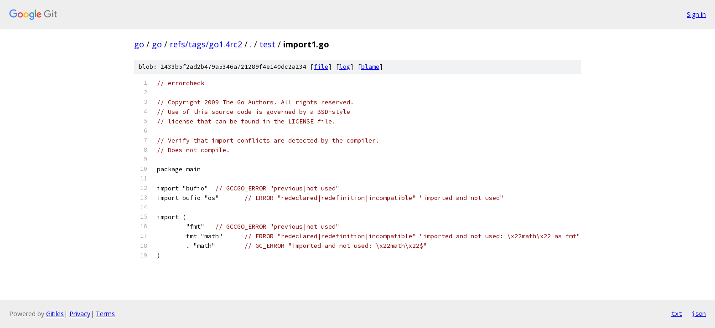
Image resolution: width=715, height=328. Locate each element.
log (344, 67)
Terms (105, 313)
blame (370, 67)
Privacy (79, 313)
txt (676, 313)
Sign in (696, 14)
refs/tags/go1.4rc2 (206, 44)
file (321, 67)
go (139, 44)
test (267, 44)
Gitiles (55, 313)
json (698, 313)
